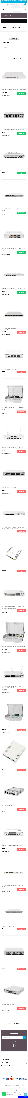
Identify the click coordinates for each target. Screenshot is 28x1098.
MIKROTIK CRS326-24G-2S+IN (9, 487)
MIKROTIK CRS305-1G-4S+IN (8, 805)
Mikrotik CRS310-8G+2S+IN (8, 1004)
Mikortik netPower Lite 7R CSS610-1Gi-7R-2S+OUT (13, 726)
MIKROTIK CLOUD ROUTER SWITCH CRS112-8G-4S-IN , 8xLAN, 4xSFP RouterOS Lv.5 (13, 368)
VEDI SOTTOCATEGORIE (11, 27)
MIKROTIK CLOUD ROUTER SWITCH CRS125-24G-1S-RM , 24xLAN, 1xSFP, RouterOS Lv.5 (13, 527)
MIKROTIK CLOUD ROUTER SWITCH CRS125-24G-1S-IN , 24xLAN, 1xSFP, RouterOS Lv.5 (13, 607)
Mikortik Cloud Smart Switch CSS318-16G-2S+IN (13, 129)
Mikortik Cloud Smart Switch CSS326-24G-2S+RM (14, 288)
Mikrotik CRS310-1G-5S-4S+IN (9, 965)
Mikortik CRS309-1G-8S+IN (8, 169)
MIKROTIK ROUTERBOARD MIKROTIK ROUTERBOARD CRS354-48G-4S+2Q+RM (14, 925)
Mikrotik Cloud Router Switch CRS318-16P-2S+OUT (14, 646)
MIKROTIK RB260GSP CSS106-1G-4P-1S (11, 567)
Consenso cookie (23, 1097)
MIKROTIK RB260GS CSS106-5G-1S (10, 766)
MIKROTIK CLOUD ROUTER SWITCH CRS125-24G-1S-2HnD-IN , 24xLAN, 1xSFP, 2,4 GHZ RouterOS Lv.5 (13, 687)
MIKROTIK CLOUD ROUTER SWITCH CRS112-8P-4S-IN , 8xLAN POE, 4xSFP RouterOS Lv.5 (13, 249)
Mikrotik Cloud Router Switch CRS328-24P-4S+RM (14, 89)
